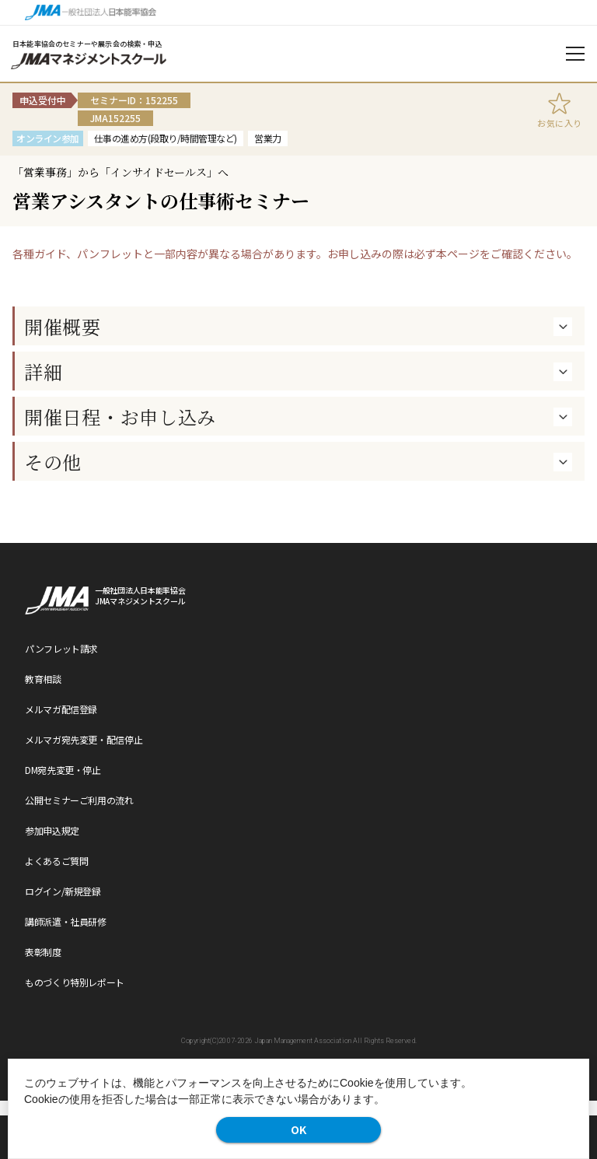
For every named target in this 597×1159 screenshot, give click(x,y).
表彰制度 (43, 951)
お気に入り (559, 123)
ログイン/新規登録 (63, 891)
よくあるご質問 (56, 860)
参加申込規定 (52, 830)
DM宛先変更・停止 (63, 769)
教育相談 (43, 678)
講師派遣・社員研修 (65, 921)
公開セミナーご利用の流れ (79, 800)
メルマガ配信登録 (61, 709)
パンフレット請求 (61, 648)
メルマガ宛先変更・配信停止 (83, 739)
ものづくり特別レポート (74, 982)
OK (298, 1129)
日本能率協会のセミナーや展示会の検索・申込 (87, 44)
